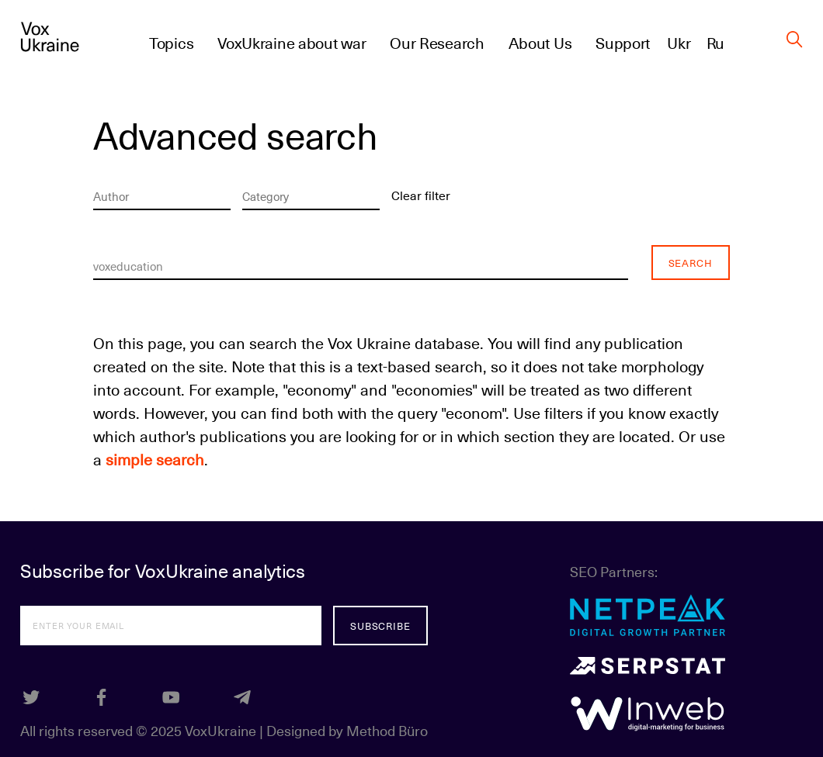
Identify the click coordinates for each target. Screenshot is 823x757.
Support (623, 42)
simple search (155, 459)
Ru (715, 42)
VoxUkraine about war (291, 42)
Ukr (678, 42)
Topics (171, 42)
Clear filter (420, 194)
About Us (540, 42)
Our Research (437, 42)
